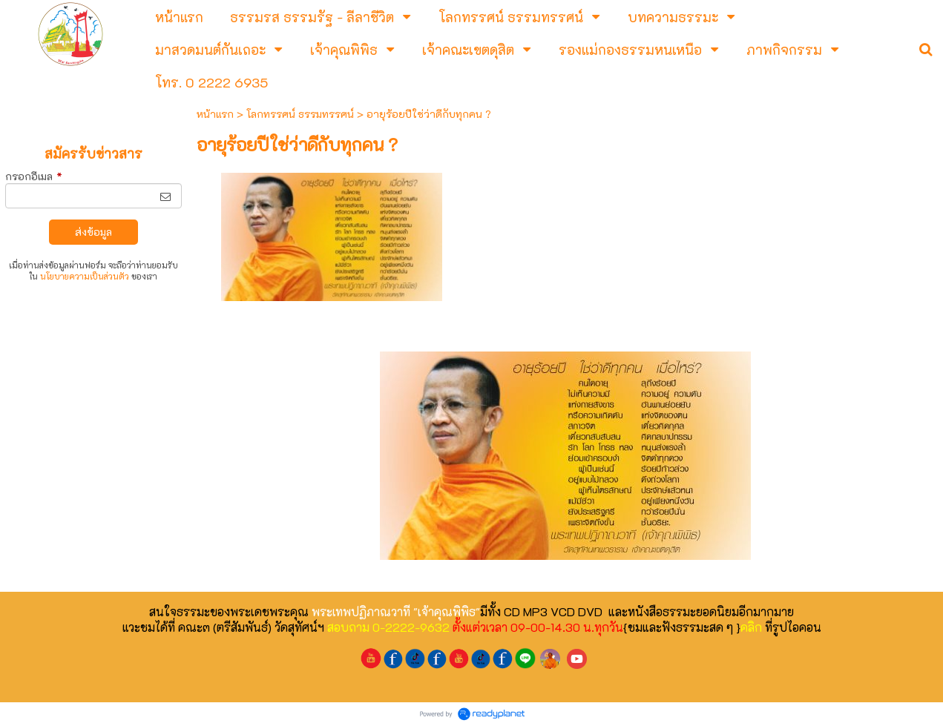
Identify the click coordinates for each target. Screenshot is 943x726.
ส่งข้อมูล (93, 232)
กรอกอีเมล (33, 176)
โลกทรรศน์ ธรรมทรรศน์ (300, 114)
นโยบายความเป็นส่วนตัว (84, 276)
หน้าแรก (215, 114)
